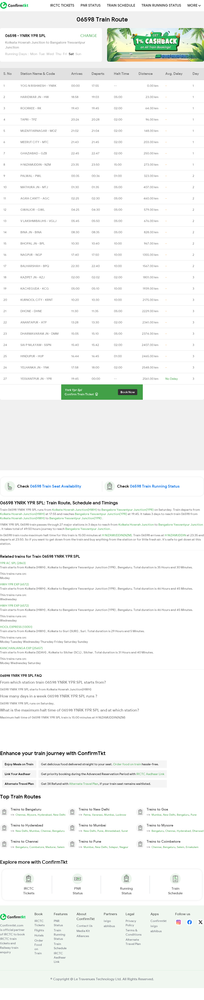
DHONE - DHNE (31, 311)
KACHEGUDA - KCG (34, 288)
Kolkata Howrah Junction (136, 524)
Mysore (31, 814)
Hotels (39, 935)
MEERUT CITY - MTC (34, 142)
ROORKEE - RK (30, 108)
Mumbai (109, 814)
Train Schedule (121, 5)
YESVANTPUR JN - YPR (36, 378)
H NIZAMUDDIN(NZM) (117, 535)
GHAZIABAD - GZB (33, 153)
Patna (87, 814)
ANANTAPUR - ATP (33, 322)
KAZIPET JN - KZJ (32, 277)
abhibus (109, 926)
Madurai (50, 847)
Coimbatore (36, 847)
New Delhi (59, 814)
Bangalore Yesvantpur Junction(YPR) (127, 509)
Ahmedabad (112, 830)
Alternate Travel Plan (83, 783)
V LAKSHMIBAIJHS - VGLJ (38, 221)
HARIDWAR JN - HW (34, 97)
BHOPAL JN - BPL (32, 243)
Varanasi (97, 814)
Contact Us (84, 925)
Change (88, 36)
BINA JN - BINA (31, 232)
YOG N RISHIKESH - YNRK (38, 85)
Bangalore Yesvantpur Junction (180, 524)
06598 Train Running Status (155, 486)
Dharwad (198, 830)
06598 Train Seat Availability (55, 486)
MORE (194, 5)
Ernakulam (192, 847)
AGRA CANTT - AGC (35, 198)
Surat (124, 830)
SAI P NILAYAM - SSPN (35, 345)
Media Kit (83, 931)
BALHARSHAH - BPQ (34, 266)
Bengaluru (183, 814)
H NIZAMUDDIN (176, 535)
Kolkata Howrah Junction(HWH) (75, 509)
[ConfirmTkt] (13, 916)
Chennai (21, 814)
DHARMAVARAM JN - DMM (39, 333)
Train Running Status (161, 5)
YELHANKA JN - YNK (34, 367)
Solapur (113, 847)
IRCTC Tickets (62, 5)
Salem (61, 847)
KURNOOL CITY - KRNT (36, 300)
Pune (194, 814)
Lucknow (121, 814)
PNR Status (91, 5)
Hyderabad (45, 814)
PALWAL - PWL (30, 176)
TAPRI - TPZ (28, 119)
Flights (39, 930)
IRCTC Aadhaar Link (150, 774)
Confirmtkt (158, 921)
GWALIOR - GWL (32, 209)
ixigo (107, 921)
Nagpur (123, 847)
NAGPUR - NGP (31, 254)
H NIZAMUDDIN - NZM (35, 164)
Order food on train (127, 764)
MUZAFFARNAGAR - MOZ (38, 130)
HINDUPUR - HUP (32, 356)
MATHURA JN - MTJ (34, 187)
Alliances (82, 936)
